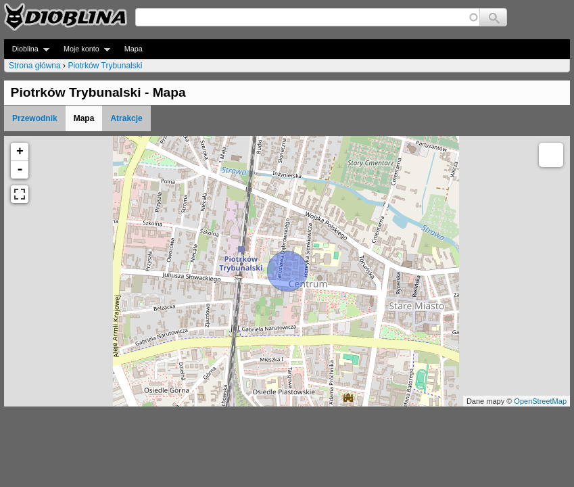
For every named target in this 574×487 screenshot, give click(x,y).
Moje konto (82, 49)
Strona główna (35, 65)
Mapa (133, 49)
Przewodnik (34, 118)
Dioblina (26, 49)
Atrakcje (126, 118)
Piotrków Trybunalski (105, 65)
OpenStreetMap (540, 401)
